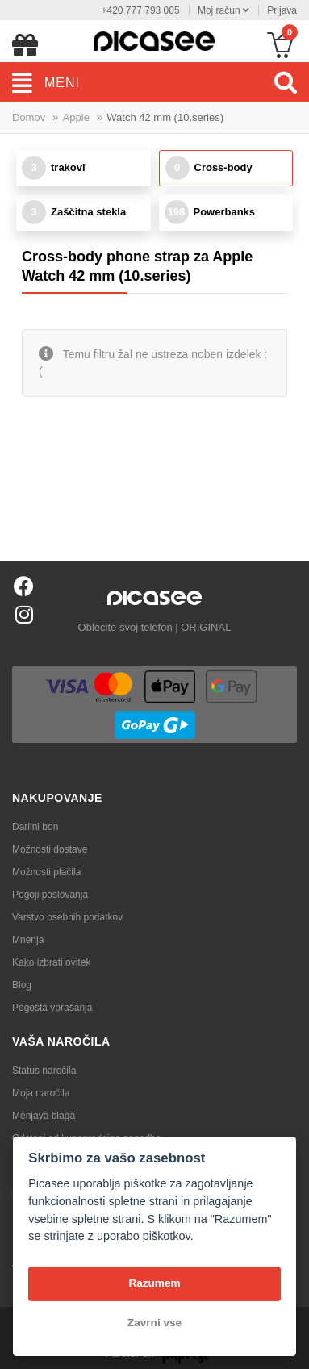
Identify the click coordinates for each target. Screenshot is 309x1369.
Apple (76, 117)
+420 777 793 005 (140, 10)
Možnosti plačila (46, 872)
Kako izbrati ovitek (51, 962)
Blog (21, 985)
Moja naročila (40, 1093)
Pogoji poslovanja (50, 894)
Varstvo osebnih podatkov (67, 917)
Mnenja (28, 939)
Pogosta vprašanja (52, 1007)
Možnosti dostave (49, 849)
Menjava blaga (43, 1115)
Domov (28, 117)
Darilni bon (35, 827)
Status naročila (44, 1070)
